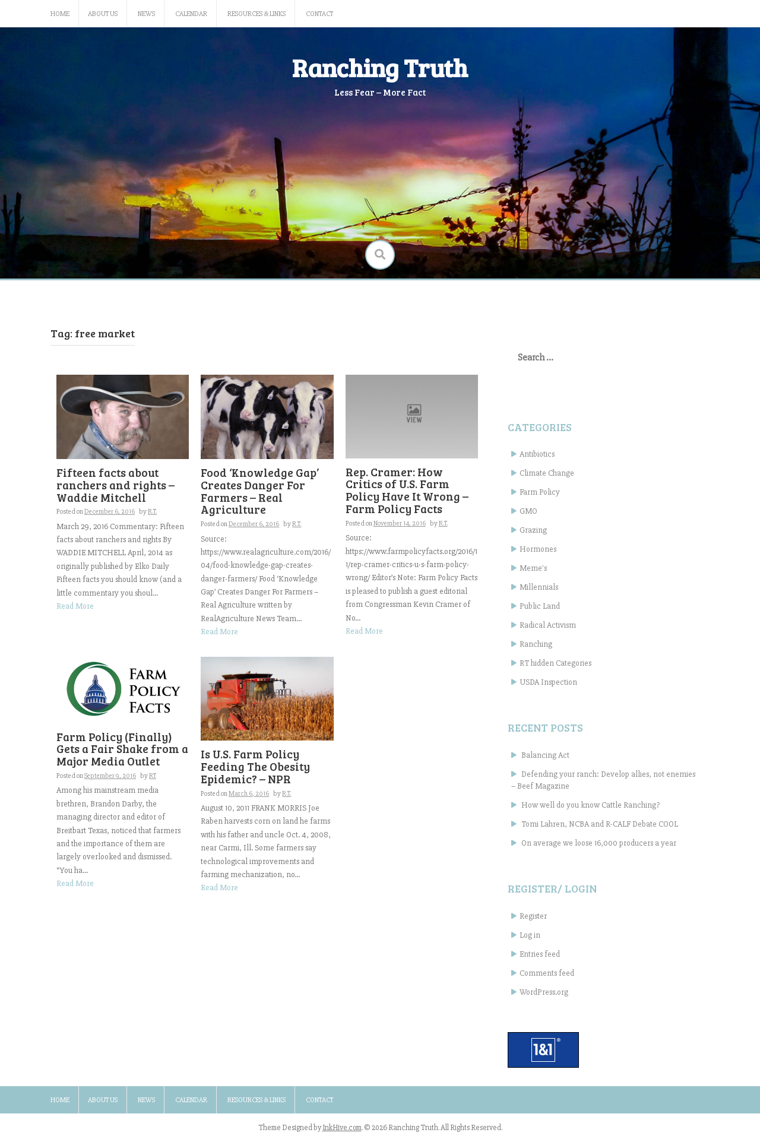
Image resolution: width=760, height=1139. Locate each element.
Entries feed (540, 954)
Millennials (539, 587)
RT (152, 775)
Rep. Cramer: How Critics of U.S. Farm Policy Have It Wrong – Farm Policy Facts (407, 490)
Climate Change (547, 473)
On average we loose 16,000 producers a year (598, 843)
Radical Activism (548, 625)
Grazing (533, 530)
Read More (75, 606)
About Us (103, 14)
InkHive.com (342, 1127)
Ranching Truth (380, 67)
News (146, 14)
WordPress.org (544, 992)
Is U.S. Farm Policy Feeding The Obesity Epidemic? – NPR (255, 766)
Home (59, 14)
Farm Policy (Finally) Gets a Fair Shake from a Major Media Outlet (122, 749)
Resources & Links (256, 14)
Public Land (540, 606)
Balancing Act (545, 755)
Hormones (538, 549)
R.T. (152, 511)
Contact (319, 14)
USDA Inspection (548, 682)
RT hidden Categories (555, 663)
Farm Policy (540, 492)
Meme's (533, 568)
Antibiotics (537, 454)
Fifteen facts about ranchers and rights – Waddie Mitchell (115, 485)
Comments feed (547, 973)
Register (533, 916)
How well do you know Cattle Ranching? (590, 805)
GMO (528, 511)
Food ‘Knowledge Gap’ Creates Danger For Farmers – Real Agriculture (260, 491)
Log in (530, 935)
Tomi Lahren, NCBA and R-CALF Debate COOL (599, 824)
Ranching (536, 644)
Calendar (191, 14)
